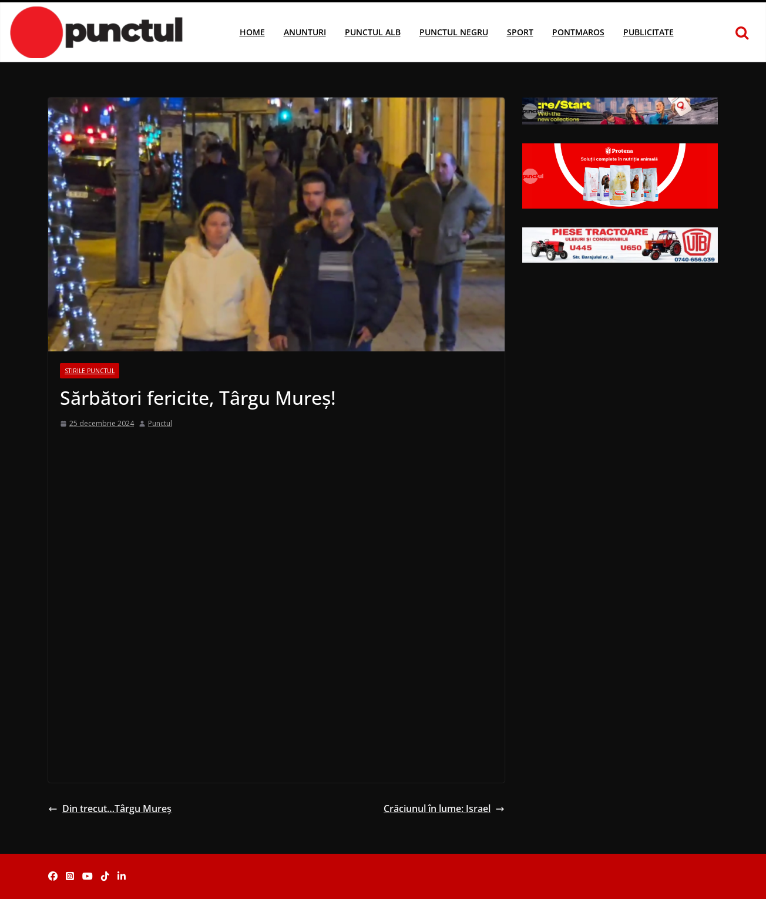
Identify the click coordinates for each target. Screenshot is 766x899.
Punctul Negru (453, 32)
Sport (520, 32)
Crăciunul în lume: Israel (444, 808)
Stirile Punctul (90, 371)
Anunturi (305, 32)
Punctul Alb (373, 32)
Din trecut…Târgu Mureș (110, 808)
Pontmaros (578, 32)
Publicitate (648, 32)
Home (252, 32)
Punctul (160, 423)
